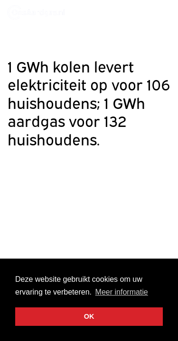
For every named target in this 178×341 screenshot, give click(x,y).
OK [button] (89, 316)
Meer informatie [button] (121, 292)
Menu (162, 12)
